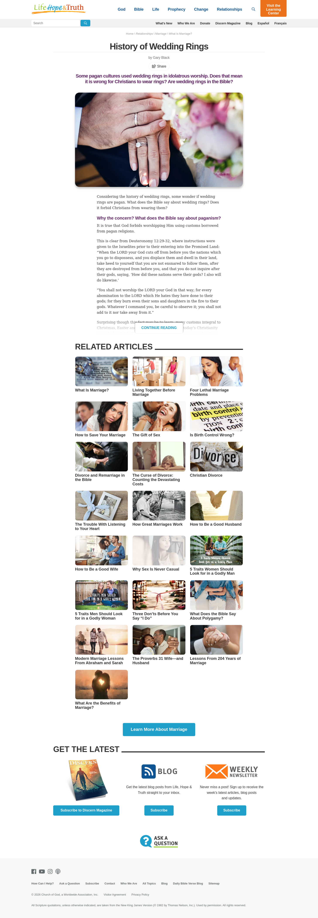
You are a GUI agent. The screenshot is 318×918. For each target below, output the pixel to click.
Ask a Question (69, 883)
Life (155, 9)
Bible (139, 9)
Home (130, 33)
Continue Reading (159, 328)
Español (263, 23)
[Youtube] (43, 871)
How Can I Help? (42, 883)
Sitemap (214, 883)
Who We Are (186, 23)
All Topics (149, 883)
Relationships (229, 9)
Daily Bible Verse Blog (188, 883)
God (121, 9)
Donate (205, 23)
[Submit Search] (85, 23)
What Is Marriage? (180, 33)
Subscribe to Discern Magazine (86, 810)
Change (201, 9)
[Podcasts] (58, 871)
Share (159, 66)
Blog (249, 23)
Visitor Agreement (115, 894)
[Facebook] (34, 871)
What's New (164, 23)
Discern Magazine (228, 23)
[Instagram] (51, 871)
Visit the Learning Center (273, 9)
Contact (109, 883)
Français (280, 23)
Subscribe (158, 810)
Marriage (160, 33)
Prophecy (176, 9)
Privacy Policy (140, 894)
